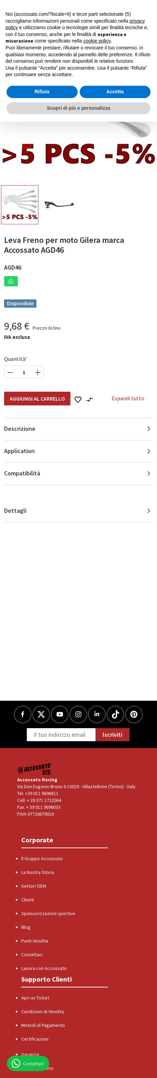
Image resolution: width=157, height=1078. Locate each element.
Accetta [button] (115, 91)
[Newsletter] (61, 734)
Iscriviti (112, 734)
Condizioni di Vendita (42, 1011)
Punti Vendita (34, 941)
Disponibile (20, 303)
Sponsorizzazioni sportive (48, 913)
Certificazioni (34, 1039)
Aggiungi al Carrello (37, 398)
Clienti (27, 900)
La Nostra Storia (37, 872)
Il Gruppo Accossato (42, 858)
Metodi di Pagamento (43, 1025)
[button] (11, 281)
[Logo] (35, 768)
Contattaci (32, 954)
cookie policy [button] (97, 41)
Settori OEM (33, 886)
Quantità (14, 358)
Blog (26, 927)
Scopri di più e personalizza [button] (78, 108)
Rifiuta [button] (41, 91)
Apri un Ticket (35, 998)
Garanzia (30, 1054)
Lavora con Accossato (44, 968)
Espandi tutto (128, 398)
